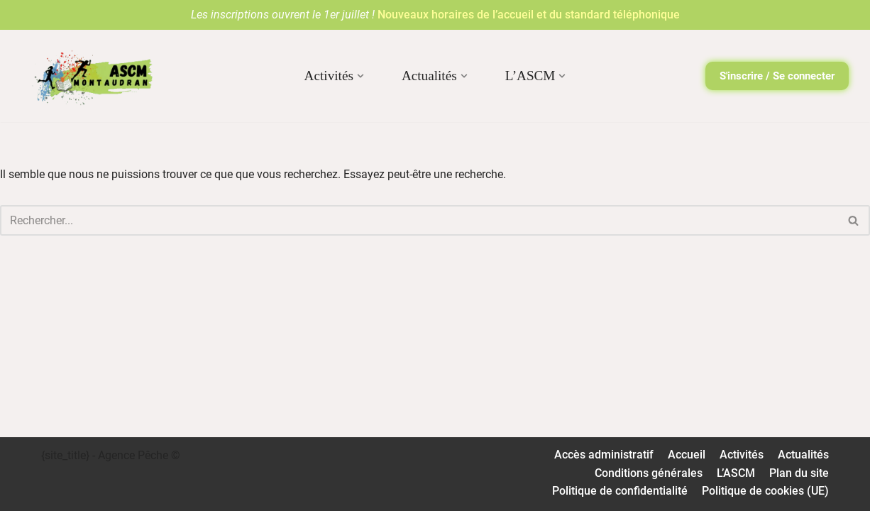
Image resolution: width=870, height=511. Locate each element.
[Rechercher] (419, 220)
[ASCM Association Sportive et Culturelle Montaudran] (89, 76)
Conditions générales (649, 473)
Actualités (803, 454)
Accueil (686, 454)
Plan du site (799, 473)
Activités (742, 454)
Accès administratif (604, 454)
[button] (360, 75)
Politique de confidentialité (620, 491)
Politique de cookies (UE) (765, 491)
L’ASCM (736, 473)
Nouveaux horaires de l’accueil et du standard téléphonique (529, 14)
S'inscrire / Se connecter (777, 76)
